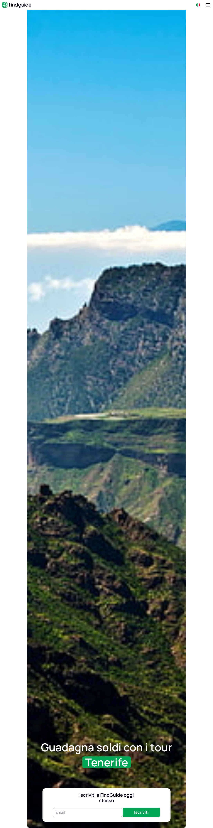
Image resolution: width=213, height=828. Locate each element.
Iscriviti (141, 812)
